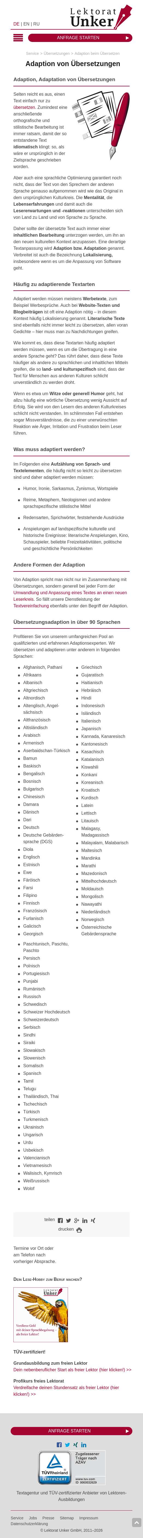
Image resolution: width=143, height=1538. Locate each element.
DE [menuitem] (16, 24)
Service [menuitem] (17, 1518)
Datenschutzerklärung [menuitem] (29, 1524)
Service (32, 53)
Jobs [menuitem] (33, 1518)
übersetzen (24, 107)
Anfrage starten (78, 37)
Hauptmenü (18, 38)
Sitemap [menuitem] (67, 1518)
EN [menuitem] (26, 24)
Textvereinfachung (31, 606)
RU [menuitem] (36, 24)
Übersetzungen (57, 53)
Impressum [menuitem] (88, 1518)
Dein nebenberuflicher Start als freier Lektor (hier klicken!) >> (72, 1369)
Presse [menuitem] (49, 1518)
